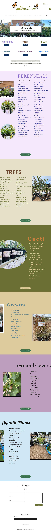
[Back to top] (25, 154)
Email (10, 500)
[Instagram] (46, 15)
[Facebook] (47, 15)
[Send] (39, 505)
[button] (50, 9)
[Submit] (25, 519)
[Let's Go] (6, 45)
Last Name (10, 496)
